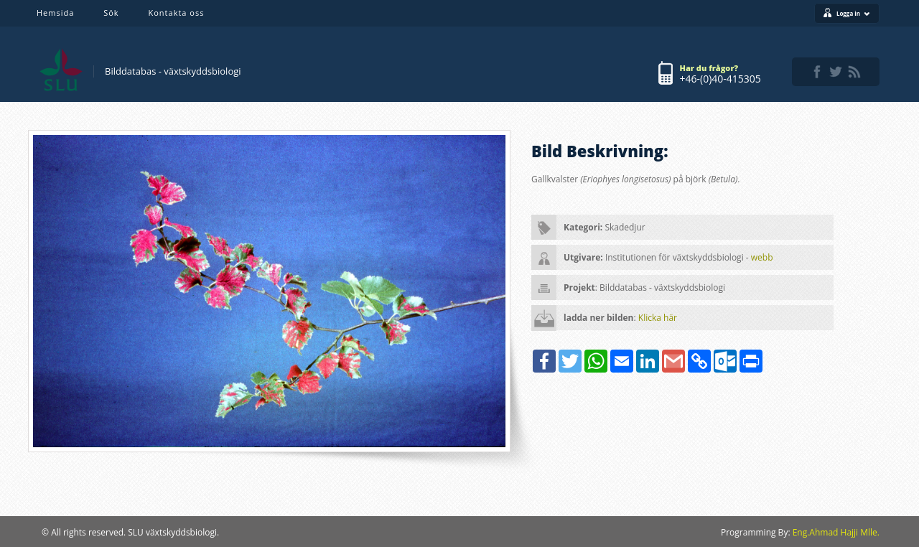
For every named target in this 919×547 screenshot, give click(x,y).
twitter (835, 71)
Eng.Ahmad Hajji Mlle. (836, 532)
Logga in (853, 13)
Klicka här (657, 318)
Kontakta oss (177, 12)
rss (854, 71)
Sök (110, 12)
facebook (817, 71)
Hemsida (55, 12)
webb (762, 257)
